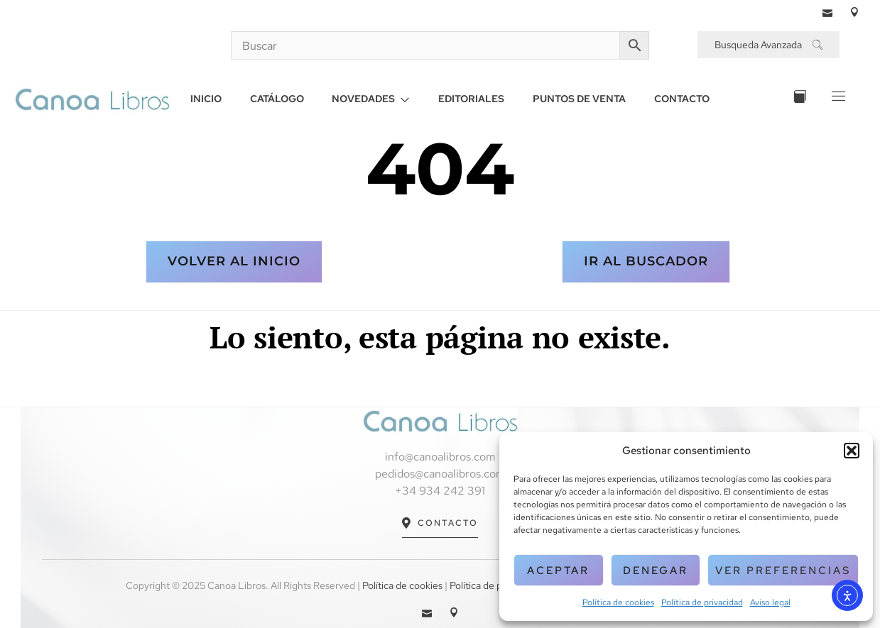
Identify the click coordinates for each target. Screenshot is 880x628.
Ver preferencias (783, 570)
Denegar (655, 570)
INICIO (206, 98)
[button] (851, 451)
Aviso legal (770, 602)
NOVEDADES (371, 98)
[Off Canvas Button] (837, 99)
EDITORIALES (472, 98)
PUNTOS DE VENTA (579, 98)
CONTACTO (682, 98)
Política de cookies (618, 602)
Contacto (440, 523)
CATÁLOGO (277, 98)
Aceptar (558, 570)
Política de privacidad (702, 602)
